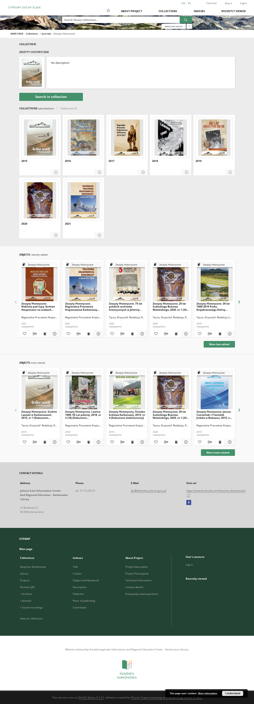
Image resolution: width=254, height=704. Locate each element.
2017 (111, 161)
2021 (68, 223)
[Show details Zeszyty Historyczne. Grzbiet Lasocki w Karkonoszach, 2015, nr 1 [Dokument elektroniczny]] (54, 442)
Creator (77, 573)
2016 (68, 161)
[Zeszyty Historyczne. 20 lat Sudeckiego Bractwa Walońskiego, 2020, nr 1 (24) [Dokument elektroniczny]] (171, 281)
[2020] (40, 200)
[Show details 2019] (230, 172)
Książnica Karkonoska (33, 567)
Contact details (134, 587)
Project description (136, 567)
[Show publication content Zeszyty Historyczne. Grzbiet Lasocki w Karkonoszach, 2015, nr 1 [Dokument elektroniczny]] (44, 442)
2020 (24, 223)
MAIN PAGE (17, 33)
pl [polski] (189, 3)
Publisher (78, 594)
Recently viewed (233, 11)
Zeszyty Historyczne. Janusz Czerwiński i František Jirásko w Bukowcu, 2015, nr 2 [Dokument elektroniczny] (213, 414)
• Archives (26, 594)
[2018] (170, 137)
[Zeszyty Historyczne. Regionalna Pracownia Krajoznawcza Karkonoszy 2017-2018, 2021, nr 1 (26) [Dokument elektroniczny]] (83, 281)
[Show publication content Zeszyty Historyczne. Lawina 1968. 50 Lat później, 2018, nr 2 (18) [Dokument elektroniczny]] (88, 442)
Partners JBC (27, 587)
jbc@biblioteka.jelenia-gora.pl (148, 491)
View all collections (31, 618)
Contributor (79, 607)
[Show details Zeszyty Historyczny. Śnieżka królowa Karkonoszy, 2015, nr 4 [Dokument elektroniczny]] (142, 442)
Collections (168, 11)
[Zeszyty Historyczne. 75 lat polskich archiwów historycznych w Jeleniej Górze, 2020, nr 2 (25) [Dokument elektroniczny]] (127, 281)
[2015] (40, 137)
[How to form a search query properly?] (189, 26)
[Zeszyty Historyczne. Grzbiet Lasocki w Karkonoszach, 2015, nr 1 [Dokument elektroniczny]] (40, 389)
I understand (232, 693)
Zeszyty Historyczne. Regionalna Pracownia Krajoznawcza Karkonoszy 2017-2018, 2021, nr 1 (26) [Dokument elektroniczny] (81, 306)
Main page (26, 549)
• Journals (46, 33)
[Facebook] (188, 503)
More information (207, 693)
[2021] (83, 200)
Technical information (138, 580)
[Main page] (108, 11)
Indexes (199, 11)
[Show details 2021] (99, 235)
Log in (189, 564)
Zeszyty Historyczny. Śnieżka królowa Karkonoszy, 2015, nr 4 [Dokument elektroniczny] (127, 414)
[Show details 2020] (56, 235)
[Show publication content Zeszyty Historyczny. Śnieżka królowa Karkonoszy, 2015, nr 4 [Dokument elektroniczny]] (132, 442)
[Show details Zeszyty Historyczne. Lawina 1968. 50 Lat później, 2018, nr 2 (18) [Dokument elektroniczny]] (98, 442)
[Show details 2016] (99, 172)
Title (75, 567)
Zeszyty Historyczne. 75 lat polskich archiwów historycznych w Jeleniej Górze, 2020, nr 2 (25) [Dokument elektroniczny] (125, 306)
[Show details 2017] (143, 172)
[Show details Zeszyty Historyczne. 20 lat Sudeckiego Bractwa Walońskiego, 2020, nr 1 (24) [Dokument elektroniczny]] (185, 334)
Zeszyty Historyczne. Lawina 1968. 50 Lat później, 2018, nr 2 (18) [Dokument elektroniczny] (83, 414)
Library (24, 573)
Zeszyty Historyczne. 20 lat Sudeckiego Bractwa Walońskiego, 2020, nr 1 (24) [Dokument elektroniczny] (170, 306)
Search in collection (51, 97)
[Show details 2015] (56, 172)
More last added (219, 344)
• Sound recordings (31, 607)
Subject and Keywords (86, 580)
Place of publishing (84, 600)
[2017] (127, 137)
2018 (155, 161)
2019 (199, 161)
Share (228, 3)
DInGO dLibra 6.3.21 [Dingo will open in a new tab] (91, 697)
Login (243, 3)
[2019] (214, 137)
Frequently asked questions (141, 594)
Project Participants (137, 573)
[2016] (83, 137)
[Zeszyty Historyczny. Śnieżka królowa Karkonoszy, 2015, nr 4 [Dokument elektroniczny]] (127, 389)
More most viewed (217, 452)
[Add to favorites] (24, 334)
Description (79, 587)
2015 (24, 161)
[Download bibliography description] (34, 334)
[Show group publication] (40, 264)
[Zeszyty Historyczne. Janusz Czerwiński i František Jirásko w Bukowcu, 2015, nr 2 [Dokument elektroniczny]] (215, 389)
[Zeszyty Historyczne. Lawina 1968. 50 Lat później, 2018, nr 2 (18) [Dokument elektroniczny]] (83, 389)
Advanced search (174, 26)
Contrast (211, 3)
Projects (25, 580)
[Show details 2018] (186, 172)
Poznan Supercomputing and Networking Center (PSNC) (166, 697)
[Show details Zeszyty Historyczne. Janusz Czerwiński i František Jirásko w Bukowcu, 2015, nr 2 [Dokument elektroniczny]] (229, 442)
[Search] (186, 19)
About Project (131, 11)
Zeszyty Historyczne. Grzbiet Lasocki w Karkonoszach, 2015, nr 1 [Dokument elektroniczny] (39, 414)
